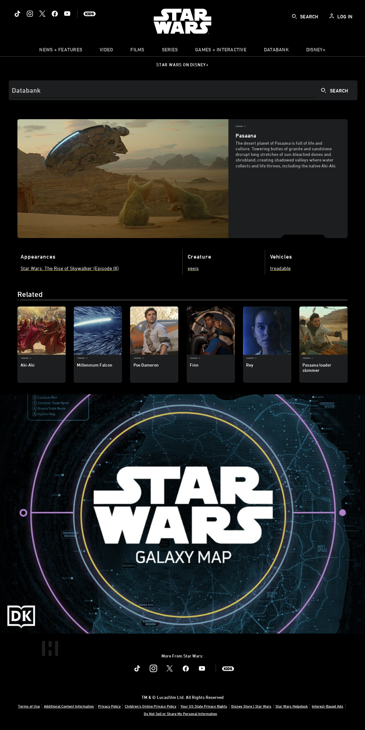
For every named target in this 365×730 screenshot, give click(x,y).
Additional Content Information (69, 706)
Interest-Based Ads (327, 706)
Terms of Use (29, 706)
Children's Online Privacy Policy (150, 706)
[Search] (183, 90)
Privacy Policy (109, 706)
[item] (60, 51)
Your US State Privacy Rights (203, 706)
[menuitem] (106, 51)
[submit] (294, 16)
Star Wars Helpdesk (291, 706)
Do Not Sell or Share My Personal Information (180, 713)
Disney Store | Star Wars (251, 706)
